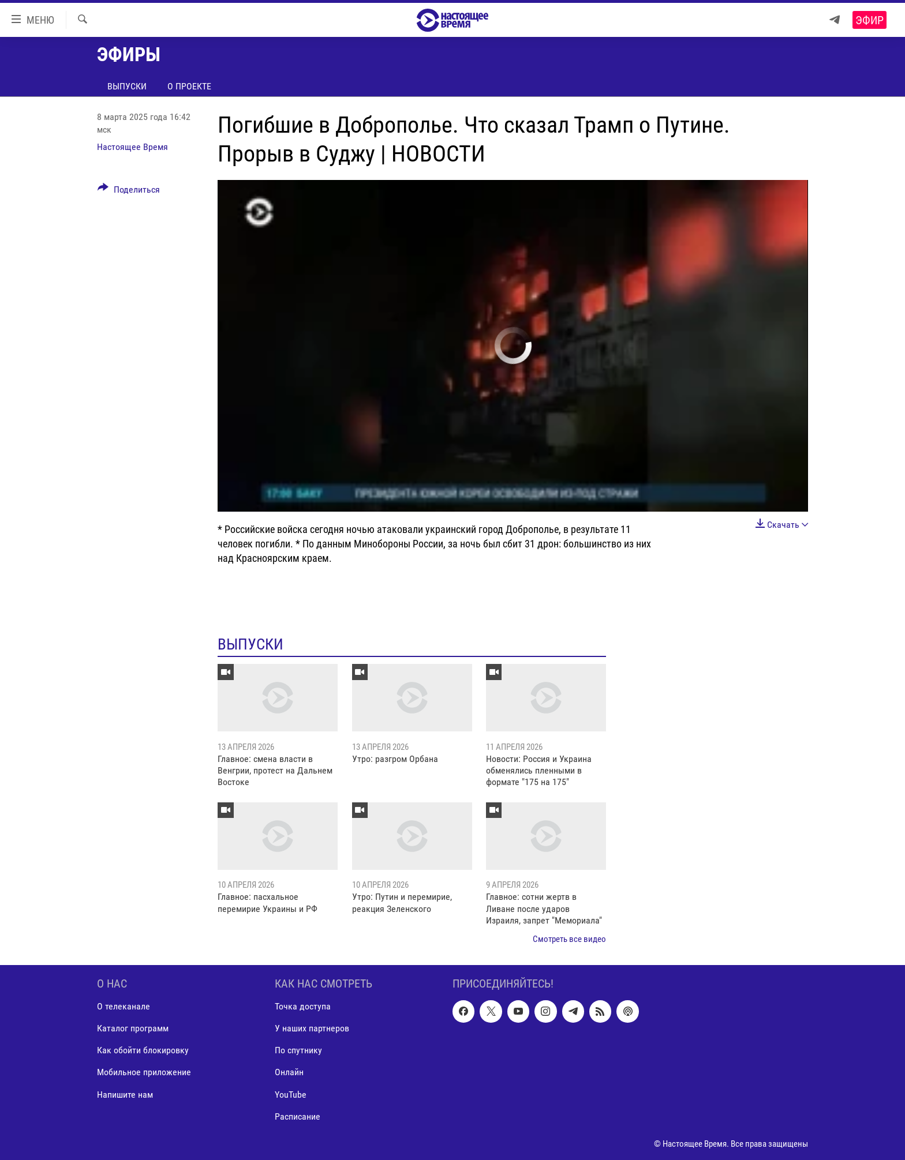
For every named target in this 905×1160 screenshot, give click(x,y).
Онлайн (289, 1072)
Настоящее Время (132, 146)
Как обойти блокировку (143, 1050)
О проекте (189, 86)
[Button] (129, 191)
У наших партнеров (312, 1028)
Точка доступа (303, 1006)
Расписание (297, 1115)
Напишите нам (125, 1093)
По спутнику (298, 1050)
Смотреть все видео (569, 939)
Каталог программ (133, 1028)
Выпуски (127, 86)
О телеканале (123, 1006)
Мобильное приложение (144, 1072)
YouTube (290, 1093)
